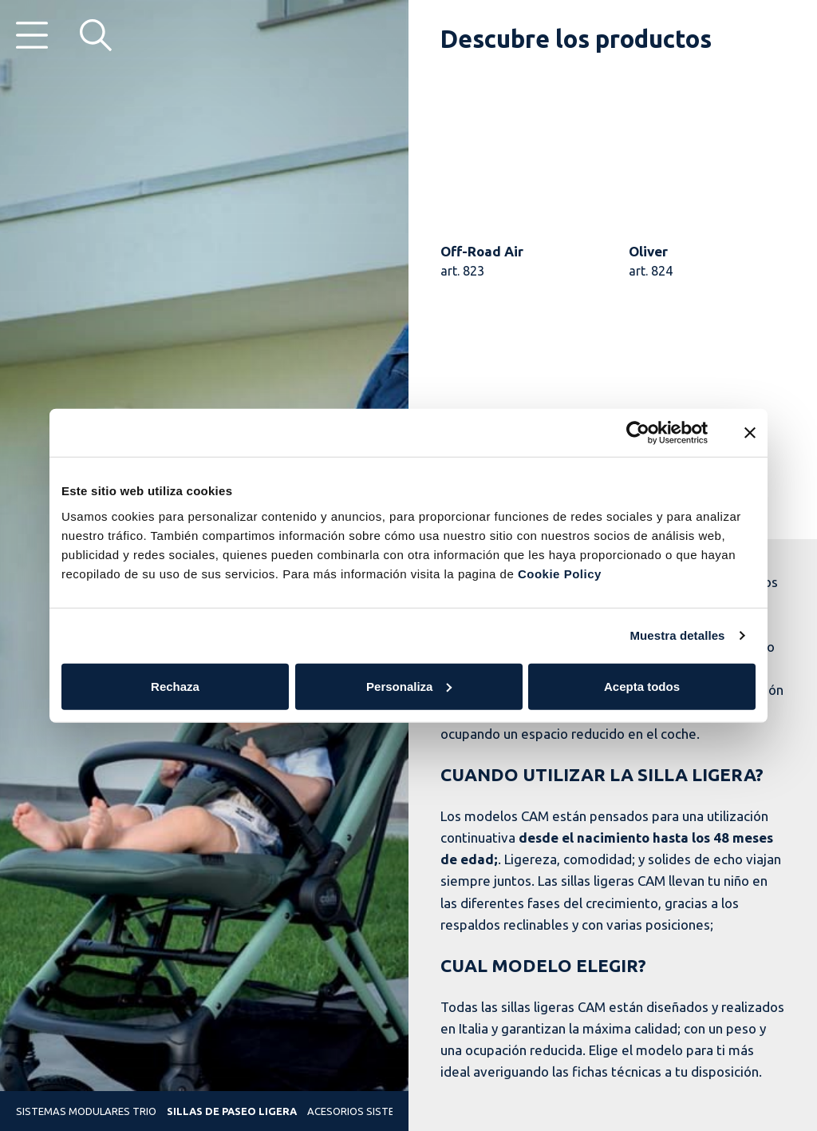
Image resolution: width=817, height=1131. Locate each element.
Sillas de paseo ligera (232, 1111)
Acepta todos (642, 685)
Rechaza (175, 685)
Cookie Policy (560, 573)
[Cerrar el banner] (750, 433)
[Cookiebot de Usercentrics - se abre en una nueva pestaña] (638, 433)
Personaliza (409, 685)
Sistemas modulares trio (86, 1111)
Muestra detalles (677, 635)
